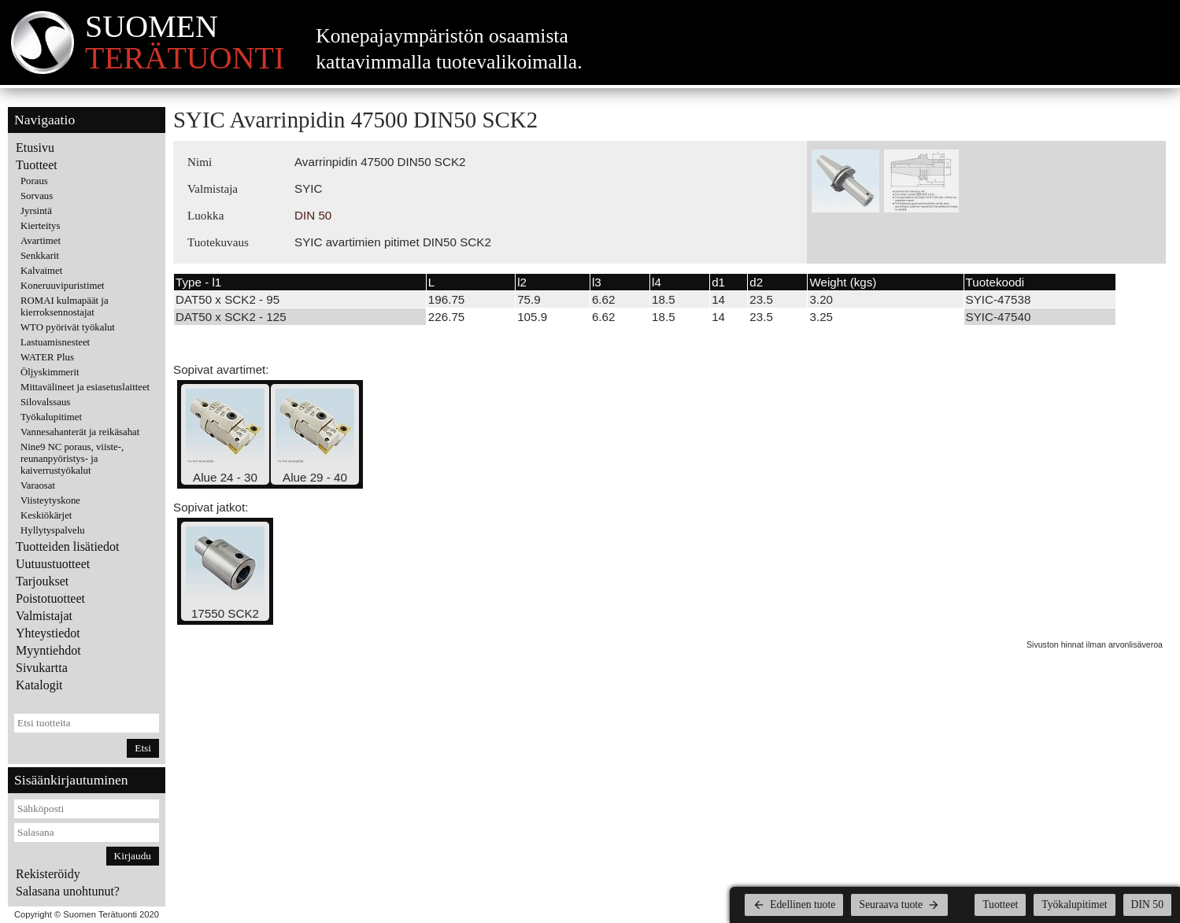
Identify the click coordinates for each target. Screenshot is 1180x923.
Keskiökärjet (46, 515)
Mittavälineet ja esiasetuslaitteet (85, 387)
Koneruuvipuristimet (62, 285)
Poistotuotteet (50, 598)
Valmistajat (44, 615)
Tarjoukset (42, 581)
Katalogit (39, 685)
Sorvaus (36, 195)
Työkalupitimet (51, 417)
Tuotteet (36, 165)
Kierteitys (40, 225)
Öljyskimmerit (50, 372)
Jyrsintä (36, 210)
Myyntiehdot (48, 650)
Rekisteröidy (48, 874)
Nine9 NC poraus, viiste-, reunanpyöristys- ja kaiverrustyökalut (72, 458)
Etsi (143, 748)
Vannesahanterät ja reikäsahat (79, 432)
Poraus (34, 180)
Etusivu (35, 147)
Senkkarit (39, 255)
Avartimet (40, 240)
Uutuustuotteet (53, 563)
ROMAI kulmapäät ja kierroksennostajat (64, 306)
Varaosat (37, 485)
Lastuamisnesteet (55, 342)
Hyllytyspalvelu (52, 530)
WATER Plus (47, 357)
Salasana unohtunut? (68, 891)
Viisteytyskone (50, 500)
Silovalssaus (45, 402)
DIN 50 (312, 215)
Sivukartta (42, 667)
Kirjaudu (132, 856)
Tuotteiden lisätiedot (67, 546)
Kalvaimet (41, 270)
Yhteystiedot (48, 633)
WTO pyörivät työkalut (67, 327)
